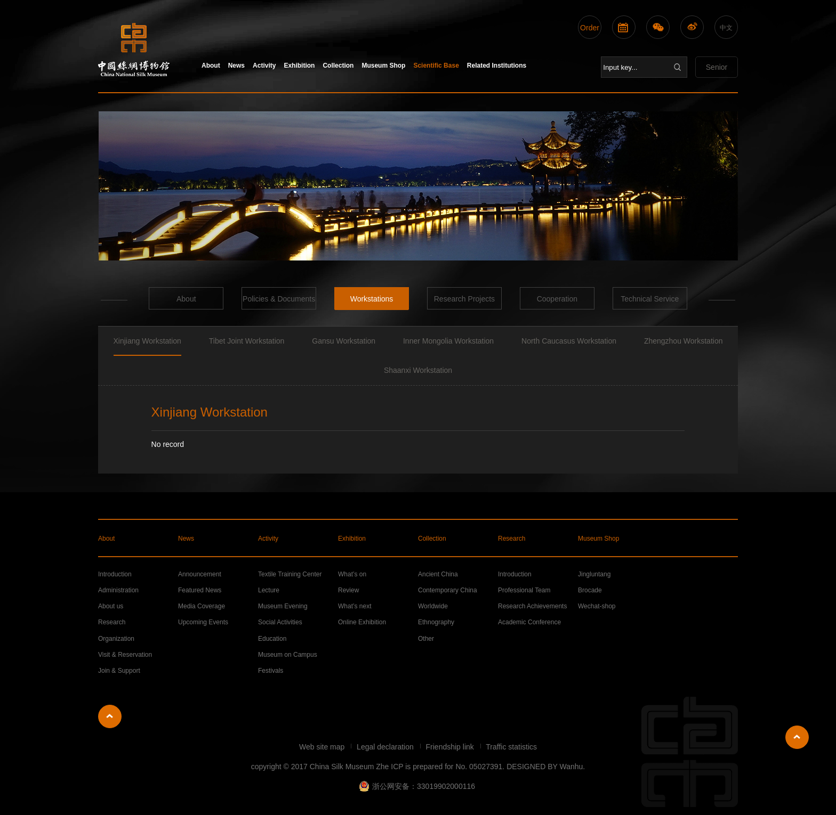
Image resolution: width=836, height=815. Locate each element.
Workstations (371, 299)
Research (511, 538)
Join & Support (119, 670)
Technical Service (650, 299)
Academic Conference (529, 622)
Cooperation (557, 299)
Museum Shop (383, 65)
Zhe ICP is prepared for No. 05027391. (440, 766)
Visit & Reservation (125, 654)
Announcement (199, 574)
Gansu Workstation (343, 341)
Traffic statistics (511, 747)
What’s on (352, 574)
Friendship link (451, 747)
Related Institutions (496, 65)
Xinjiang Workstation (147, 341)
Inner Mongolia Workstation (448, 341)
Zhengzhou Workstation (683, 341)
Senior (716, 67)
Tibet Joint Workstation (247, 341)
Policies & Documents (279, 299)
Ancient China (438, 574)
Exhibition (299, 65)
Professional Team (524, 590)
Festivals (270, 670)
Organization (116, 638)
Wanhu (571, 766)
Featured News (199, 590)
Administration (118, 590)
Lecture (268, 590)
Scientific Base (436, 65)
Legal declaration (386, 747)
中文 (726, 27)
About (211, 65)
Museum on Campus (287, 654)
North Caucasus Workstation (568, 341)
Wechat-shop (596, 606)
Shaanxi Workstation (418, 370)
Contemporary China (447, 590)
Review (348, 590)
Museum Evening (283, 606)
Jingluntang (594, 574)
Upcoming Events (203, 622)
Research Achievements (532, 606)
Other (426, 638)
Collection (338, 65)
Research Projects (464, 299)
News (236, 65)
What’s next (354, 606)
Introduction (115, 574)
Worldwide (433, 606)
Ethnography (436, 622)
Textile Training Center (289, 574)
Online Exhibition (362, 622)
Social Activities (280, 622)
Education (272, 638)
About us (110, 606)
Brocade (590, 590)
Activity (264, 65)
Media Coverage (201, 606)
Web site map (323, 747)
